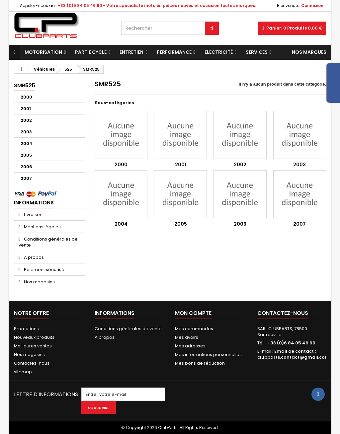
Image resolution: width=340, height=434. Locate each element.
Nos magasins (39, 282)
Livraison (32, 214)
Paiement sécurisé (43, 269)
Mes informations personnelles (208, 354)
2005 (26, 155)
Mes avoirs (186, 337)
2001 (26, 109)
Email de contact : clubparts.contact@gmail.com (293, 354)
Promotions (26, 329)
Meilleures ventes (33, 346)
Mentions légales (42, 227)
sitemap (23, 372)
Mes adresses (190, 346)
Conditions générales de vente (48, 242)
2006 (26, 167)
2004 (27, 143)
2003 (26, 132)
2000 (26, 97)
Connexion (312, 5)
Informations (34, 202)
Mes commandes (194, 329)
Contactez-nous (31, 363)
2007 (26, 178)
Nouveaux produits (34, 337)
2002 (26, 120)
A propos (33, 257)
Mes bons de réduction (200, 363)
